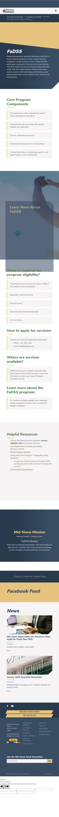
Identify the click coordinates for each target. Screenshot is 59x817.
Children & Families (34, 17)
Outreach (26, 733)
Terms (15, 774)
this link (20, 464)
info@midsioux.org (26, 346)
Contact (42, 726)
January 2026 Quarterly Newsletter (24, 677)
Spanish (21, 406)
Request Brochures (29, 712)
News (13, 611)
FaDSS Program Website (20, 452)
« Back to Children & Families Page (29, 577)
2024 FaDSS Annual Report (21, 470)
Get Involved (29, 716)
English (13, 406)
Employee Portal (45, 731)
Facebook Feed (23, 591)
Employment (43, 729)
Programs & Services (15, 17)
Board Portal (44, 734)
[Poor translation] (6, 786)
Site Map (26, 774)
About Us (42, 723)
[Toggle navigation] (56, 11)
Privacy (20, 774)
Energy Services (29, 736)
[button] (25, 16)
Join (49, 761)
